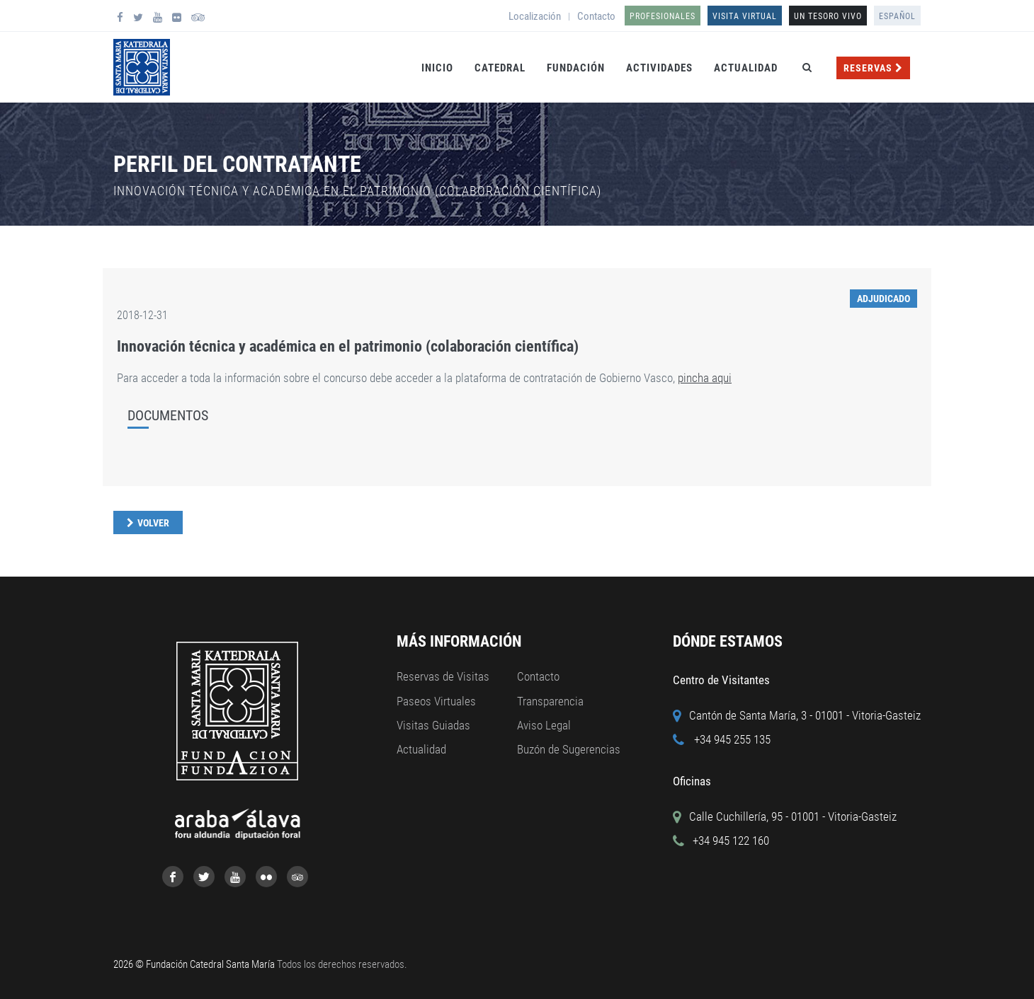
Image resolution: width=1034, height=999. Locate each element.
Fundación (576, 68)
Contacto (596, 16)
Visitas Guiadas (433, 725)
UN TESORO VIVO (828, 16)
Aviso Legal (544, 725)
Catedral (500, 68)
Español (897, 16)
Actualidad (746, 68)
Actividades (659, 68)
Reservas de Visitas (443, 676)
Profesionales (662, 16)
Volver (153, 523)
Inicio (437, 68)
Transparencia (550, 701)
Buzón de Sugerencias (568, 749)
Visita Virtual (744, 16)
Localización (535, 16)
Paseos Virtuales (436, 701)
